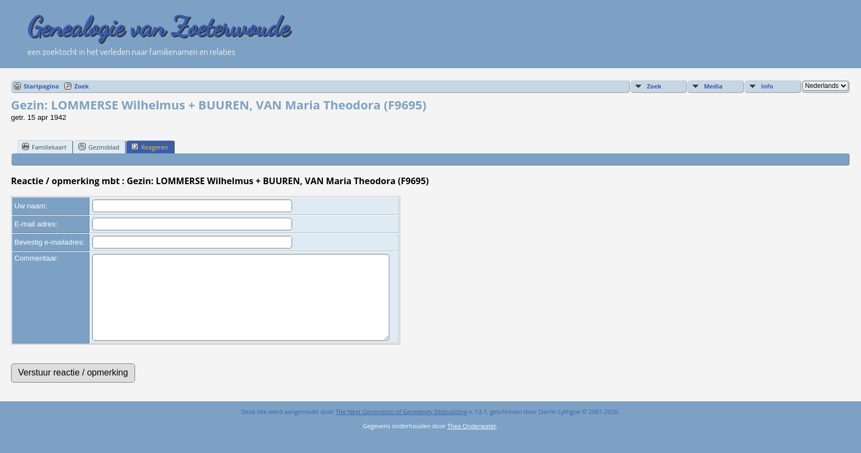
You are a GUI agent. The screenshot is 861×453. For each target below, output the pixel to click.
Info (767, 86)
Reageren (149, 146)
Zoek (81, 86)
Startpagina (41, 86)
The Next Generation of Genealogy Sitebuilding (401, 428)
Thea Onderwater (471, 442)
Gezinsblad (99, 146)
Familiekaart (44, 146)
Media (713, 86)
